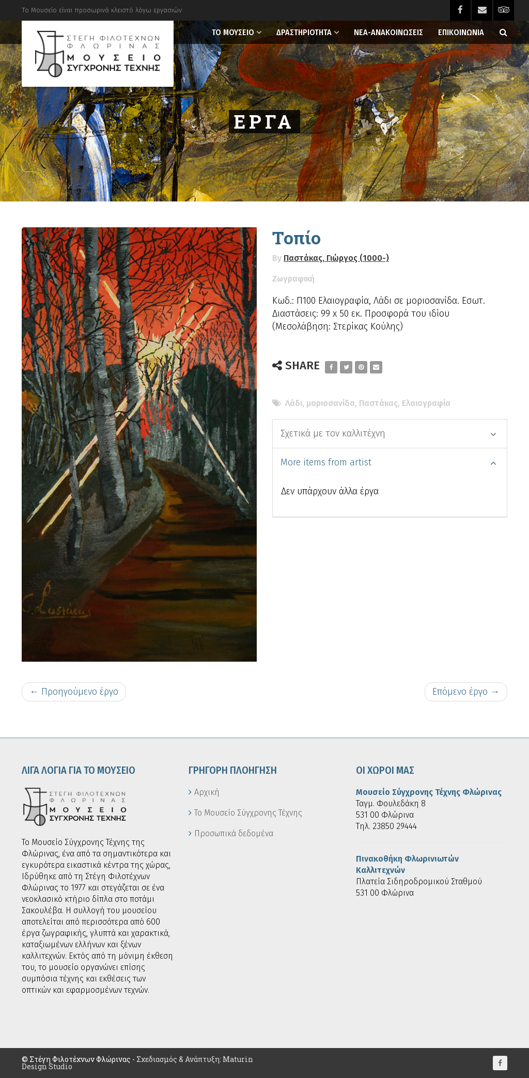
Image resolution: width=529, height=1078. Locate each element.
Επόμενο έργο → (466, 691)
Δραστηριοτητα (304, 32)
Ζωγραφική (293, 279)
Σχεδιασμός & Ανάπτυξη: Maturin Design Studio (137, 1062)
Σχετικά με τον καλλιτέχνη (388, 433)
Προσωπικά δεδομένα (233, 833)
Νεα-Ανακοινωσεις (388, 32)
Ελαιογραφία (426, 403)
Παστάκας (378, 403)
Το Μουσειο (233, 32)
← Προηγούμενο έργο (73, 691)
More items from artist (388, 462)
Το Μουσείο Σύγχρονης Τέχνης (248, 813)
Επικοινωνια (461, 32)
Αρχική (207, 792)
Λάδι (293, 403)
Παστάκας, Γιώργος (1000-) (336, 258)
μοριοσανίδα (330, 403)
